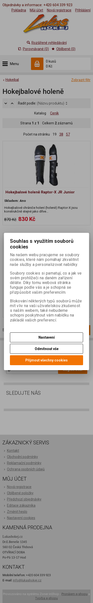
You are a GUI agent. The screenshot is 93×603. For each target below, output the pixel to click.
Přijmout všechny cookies (46, 360)
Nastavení (46, 337)
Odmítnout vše (47, 349)
